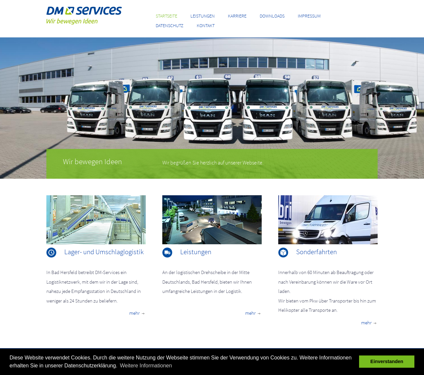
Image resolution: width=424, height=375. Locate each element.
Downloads (272, 16)
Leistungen (202, 16)
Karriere (237, 16)
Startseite (166, 16)
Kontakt (206, 25)
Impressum (309, 16)
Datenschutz (170, 25)
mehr (137, 313)
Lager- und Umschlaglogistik (104, 251)
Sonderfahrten (316, 251)
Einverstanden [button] (386, 361)
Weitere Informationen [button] (146, 365)
